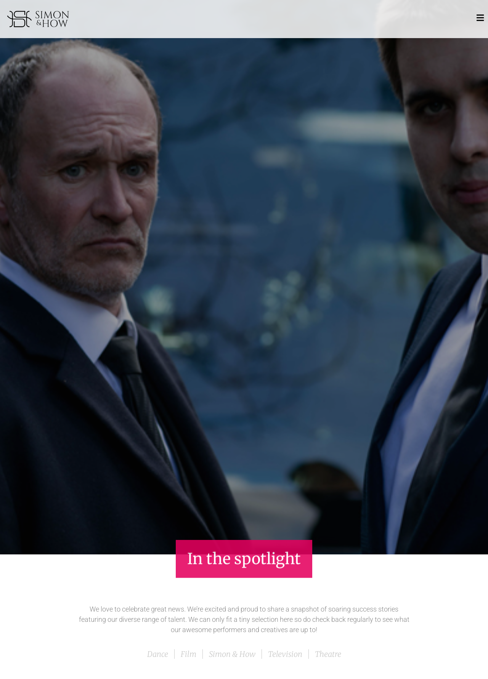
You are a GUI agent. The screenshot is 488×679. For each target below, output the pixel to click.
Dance (157, 654)
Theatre (328, 654)
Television (285, 654)
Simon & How (232, 654)
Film (188, 654)
